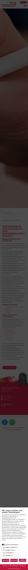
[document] (14, 526)
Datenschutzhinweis (13, 565)
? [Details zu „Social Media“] (15, 552)
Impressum (5, 565)
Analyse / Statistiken (11, 547)
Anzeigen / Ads (10, 550)
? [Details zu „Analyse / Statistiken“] (19, 547)
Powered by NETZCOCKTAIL (14, 568)
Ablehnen (14, 560)
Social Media (9, 552)
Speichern (5, 560)
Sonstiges (8, 555)
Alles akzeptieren (22, 560)
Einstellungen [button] (22, 565)
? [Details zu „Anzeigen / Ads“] (16, 550)
